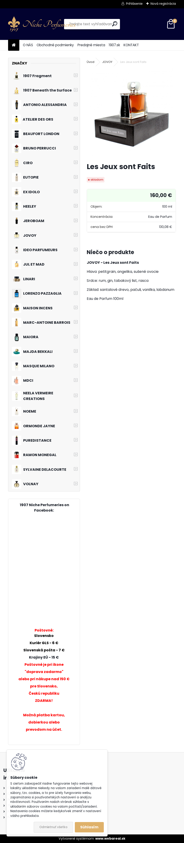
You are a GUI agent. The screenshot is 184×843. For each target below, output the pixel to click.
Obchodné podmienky (55, 45)
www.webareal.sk (110, 838)
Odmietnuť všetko (53, 827)
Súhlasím (89, 827)
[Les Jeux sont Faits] (131, 113)
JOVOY (107, 62)
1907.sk (114, 45)
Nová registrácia (163, 3)
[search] (114, 23)
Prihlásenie (134, 3)
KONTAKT (131, 45)
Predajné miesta (91, 45)
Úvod (90, 62)
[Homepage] (13, 45)
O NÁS (28, 45)
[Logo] (41, 24)
